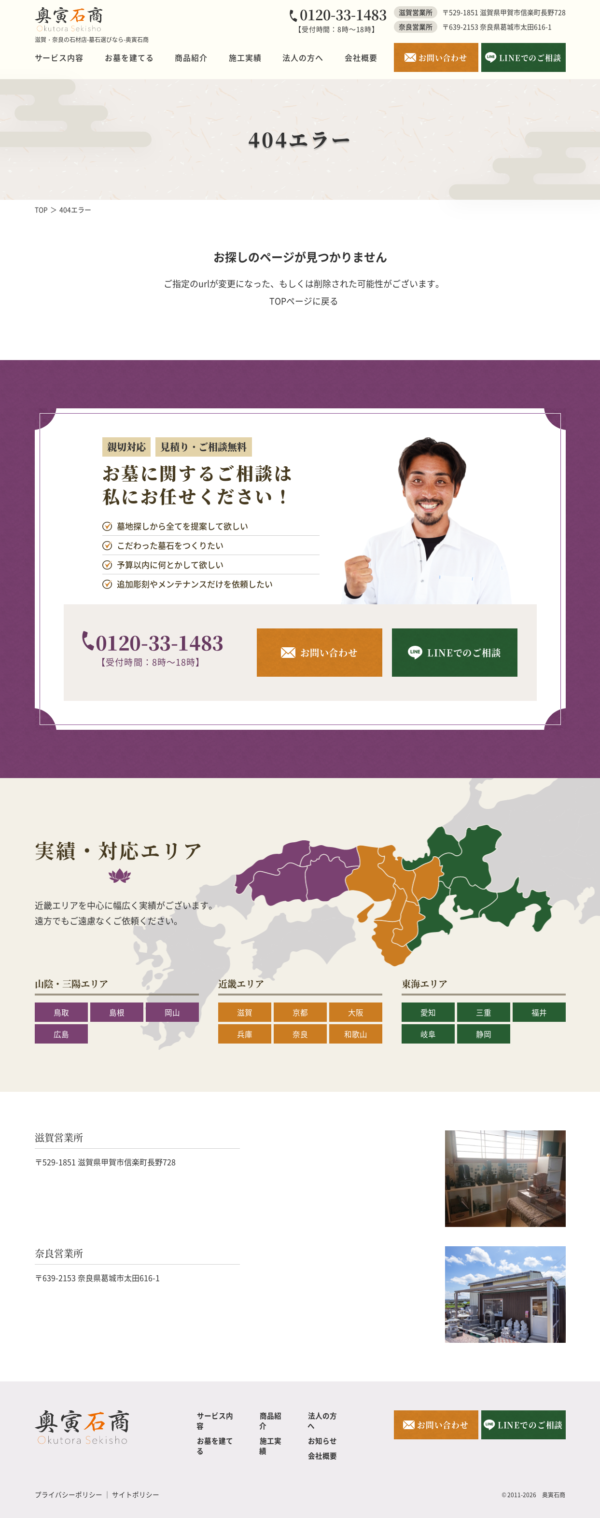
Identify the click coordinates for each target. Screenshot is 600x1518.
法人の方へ (302, 57)
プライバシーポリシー (68, 1484)
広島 (61, 1034)
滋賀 (244, 1012)
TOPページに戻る (303, 300)
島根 (117, 1012)
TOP (41, 209)
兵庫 (244, 1034)
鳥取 (61, 1012)
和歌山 (355, 1034)
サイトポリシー (135, 1484)
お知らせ (321, 1430)
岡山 (172, 1012)
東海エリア (426, 983)
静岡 (483, 1034)
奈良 (300, 1034)
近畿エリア (242, 983)
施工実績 (245, 57)
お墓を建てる (129, 57)
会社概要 (361, 57)
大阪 (355, 1012)
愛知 (428, 1012)
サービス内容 (59, 57)
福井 (539, 1012)
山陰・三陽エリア (73, 983)
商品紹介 (191, 57)
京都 (300, 1012)
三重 (483, 1012)
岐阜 (428, 1034)
